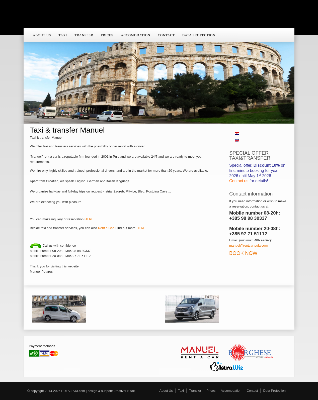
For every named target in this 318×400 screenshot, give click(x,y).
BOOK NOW (243, 253)
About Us (42, 35)
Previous (34, 72)
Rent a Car (106, 228)
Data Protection (198, 35)
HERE (89, 219)
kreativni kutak (124, 391)
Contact (166, 35)
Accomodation (135, 35)
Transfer (83, 35)
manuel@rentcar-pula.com (248, 245)
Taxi (62, 35)
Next (283, 72)
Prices (107, 35)
